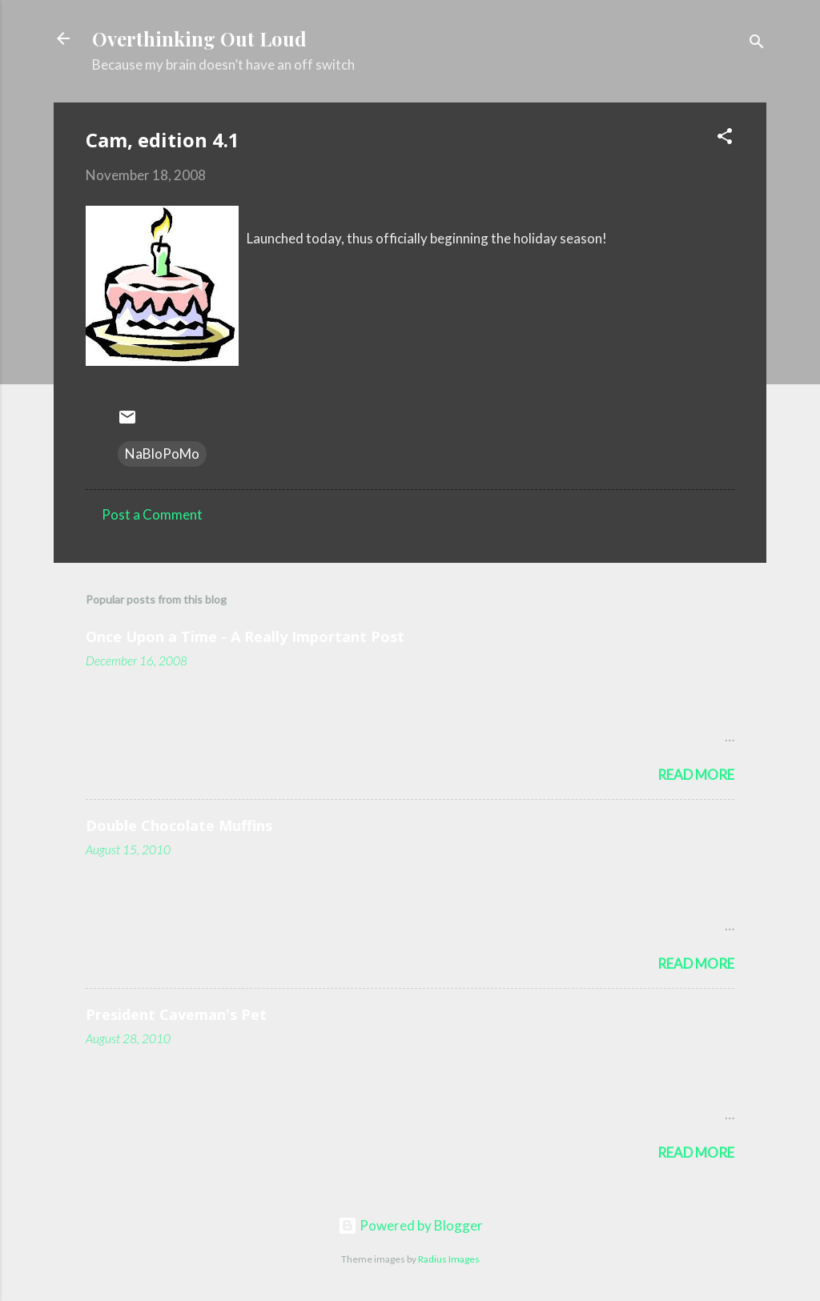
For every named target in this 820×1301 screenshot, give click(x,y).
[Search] (756, 43)
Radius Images (449, 1259)
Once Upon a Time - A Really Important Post (245, 636)
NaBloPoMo (162, 453)
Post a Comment (152, 514)
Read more (695, 774)
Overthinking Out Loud (199, 38)
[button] (724, 138)
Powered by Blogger (410, 1225)
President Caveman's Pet (176, 1014)
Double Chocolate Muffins (179, 825)
